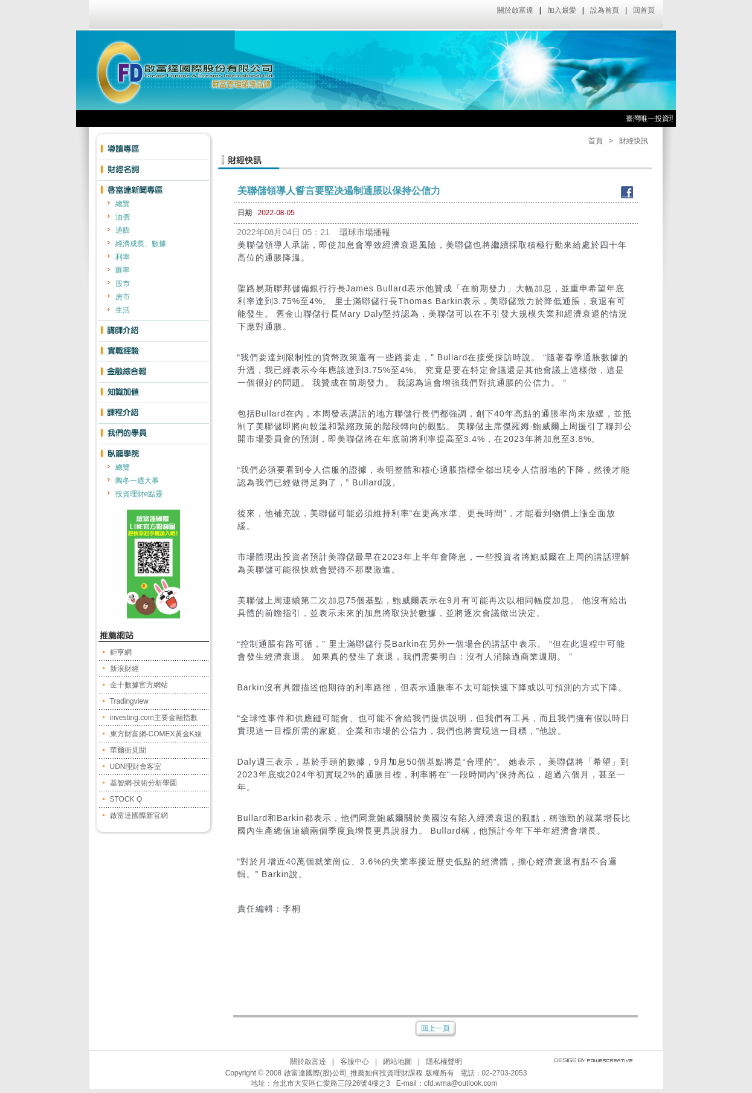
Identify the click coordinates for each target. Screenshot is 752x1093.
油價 (122, 217)
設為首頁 (604, 10)
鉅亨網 (121, 652)
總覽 (122, 203)
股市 (122, 283)
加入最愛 (561, 10)
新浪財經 (124, 668)
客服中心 (354, 1061)
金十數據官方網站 (139, 685)
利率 (122, 257)
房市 (122, 297)
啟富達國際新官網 (139, 815)
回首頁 (644, 10)
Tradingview (129, 701)
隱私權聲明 (444, 1061)
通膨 (122, 230)
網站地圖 (397, 1061)
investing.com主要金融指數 (154, 717)
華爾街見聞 (128, 750)
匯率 (122, 270)
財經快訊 (633, 141)
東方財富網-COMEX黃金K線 (156, 734)
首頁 (595, 141)
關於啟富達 (515, 10)
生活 (122, 310)
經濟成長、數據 (140, 243)
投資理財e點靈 (139, 494)
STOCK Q (126, 799)
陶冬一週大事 (137, 480)
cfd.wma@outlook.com (461, 1083)
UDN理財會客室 (136, 766)
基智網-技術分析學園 (144, 783)
